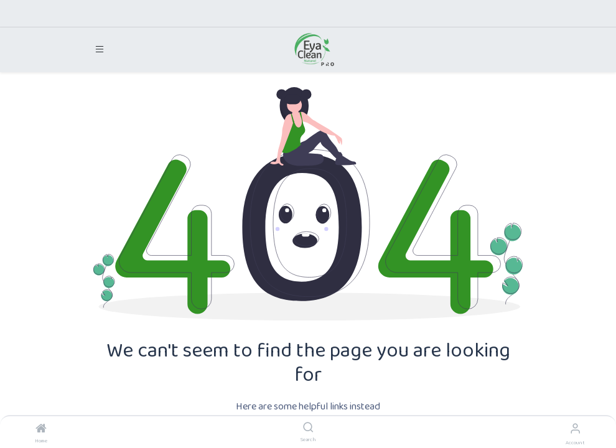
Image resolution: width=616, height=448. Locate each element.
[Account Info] (575, 429)
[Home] (41, 430)
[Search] (308, 429)
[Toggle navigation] (99, 49)
